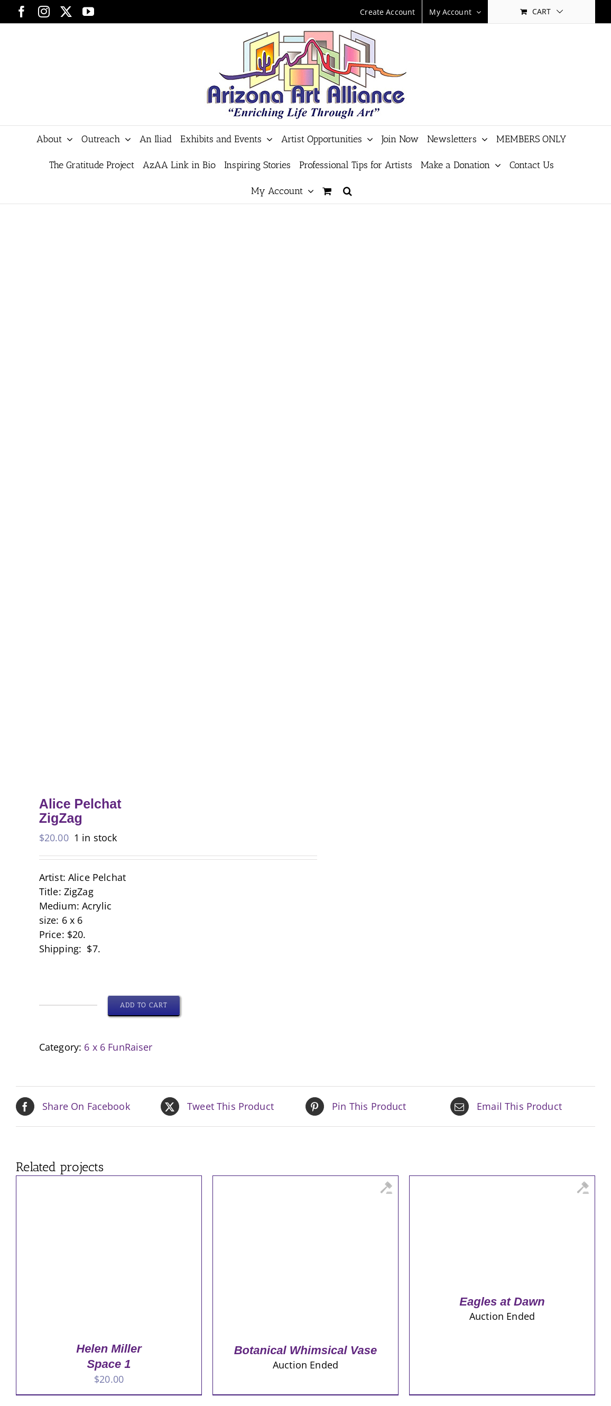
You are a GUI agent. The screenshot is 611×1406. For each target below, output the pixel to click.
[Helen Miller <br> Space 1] (95, 1183)
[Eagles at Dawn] (489, 1183)
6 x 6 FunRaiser (118, 1047)
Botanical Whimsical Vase (305, 1350)
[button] (347, 191)
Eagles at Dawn (501, 1301)
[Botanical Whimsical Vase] (292, 1183)
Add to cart (144, 1005)
